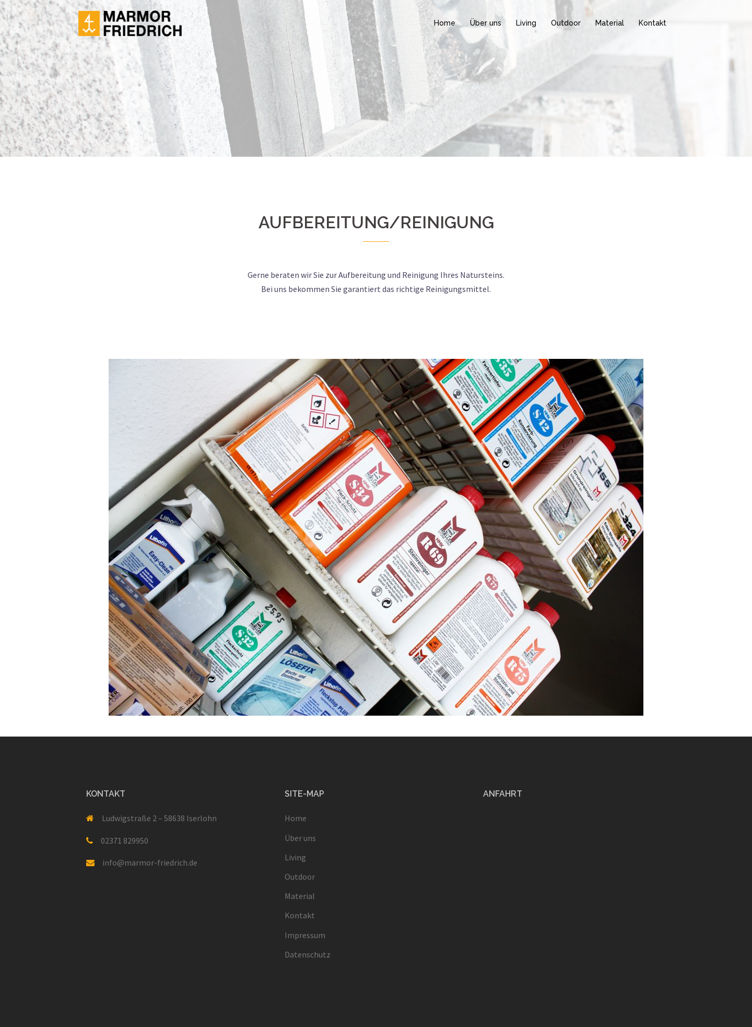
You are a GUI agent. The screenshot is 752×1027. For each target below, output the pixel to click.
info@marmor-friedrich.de (149, 862)
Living (526, 23)
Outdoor (566, 23)
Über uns (485, 23)
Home (444, 23)
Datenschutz (308, 954)
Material (609, 23)
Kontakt (652, 23)
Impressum (305, 935)
